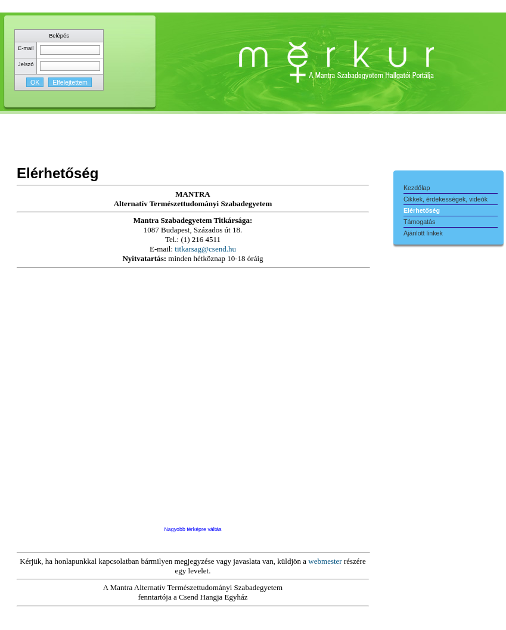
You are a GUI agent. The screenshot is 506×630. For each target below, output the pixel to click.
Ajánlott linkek (423, 233)
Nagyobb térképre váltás (192, 529)
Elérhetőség (421, 210)
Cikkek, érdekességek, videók (445, 199)
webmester (325, 561)
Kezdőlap (416, 187)
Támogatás (419, 221)
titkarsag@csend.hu (205, 248)
